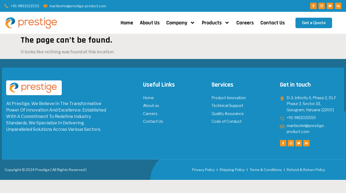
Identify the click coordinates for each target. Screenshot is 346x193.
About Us (150, 22)
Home (127, 22)
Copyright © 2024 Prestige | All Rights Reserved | (45, 170)
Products (216, 22)
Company (180, 22)
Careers (245, 22)
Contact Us (272, 22)
